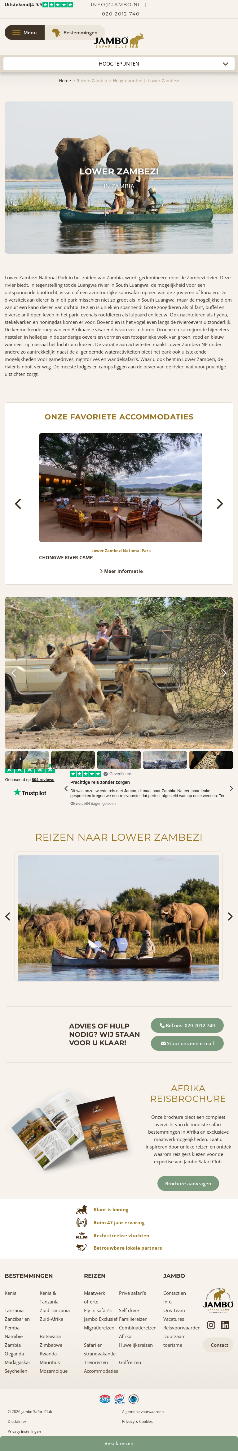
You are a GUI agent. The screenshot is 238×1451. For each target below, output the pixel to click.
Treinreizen (96, 1362)
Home (65, 81)
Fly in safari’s (98, 1310)
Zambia (13, 1345)
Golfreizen (130, 1362)
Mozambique (54, 1371)
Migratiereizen (99, 1327)
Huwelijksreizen (136, 1345)
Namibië (14, 1336)
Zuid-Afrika (51, 1319)
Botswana (50, 1336)
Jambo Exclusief (100, 1319)
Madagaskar (17, 1362)
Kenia (10, 1293)
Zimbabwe (51, 1345)
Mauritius (50, 1362)
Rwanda (48, 1353)
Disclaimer (17, 1421)
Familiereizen (133, 1319)
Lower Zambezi (163, 81)
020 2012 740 (121, 14)
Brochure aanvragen (188, 1183)
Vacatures (173, 1319)
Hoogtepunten (128, 81)
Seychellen (16, 1371)
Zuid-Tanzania (55, 1310)
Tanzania (14, 1310)
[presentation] (18, 504)
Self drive (129, 1310)
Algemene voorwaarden (143, 1411)
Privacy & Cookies (137, 1421)
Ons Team (174, 1310)
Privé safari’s (132, 1293)
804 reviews (43, 779)
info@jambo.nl (116, 4)
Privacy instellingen (24, 1431)
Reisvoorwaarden (182, 1327)
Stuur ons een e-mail (187, 1043)
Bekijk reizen (119, 1443)
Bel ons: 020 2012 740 (187, 1025)
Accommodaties (101, 1371)
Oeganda (14, 1353)
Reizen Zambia (92, 81)
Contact (219, 1345)
